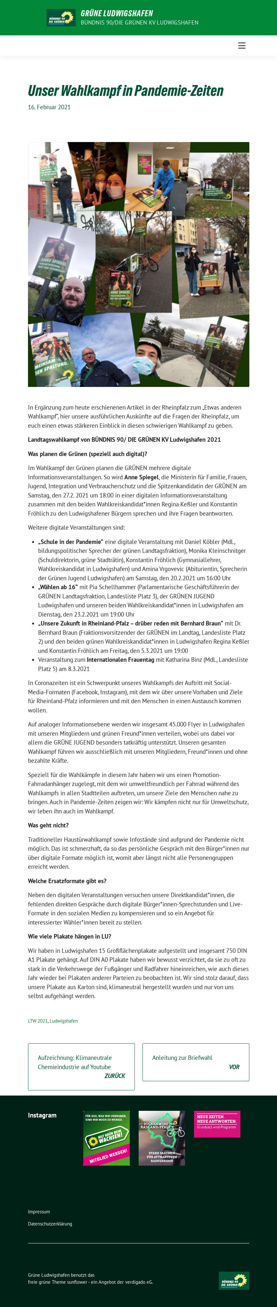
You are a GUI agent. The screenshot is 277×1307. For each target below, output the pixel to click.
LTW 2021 (38, 1021)
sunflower (77, 1282)
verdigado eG (138, 1282)
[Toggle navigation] (241, 45)
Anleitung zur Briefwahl (195, 1062)
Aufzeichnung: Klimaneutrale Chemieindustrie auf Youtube (81, 1067)
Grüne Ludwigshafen (117, 13)
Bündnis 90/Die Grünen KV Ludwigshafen (139, 22)
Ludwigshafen (64, 1021)
